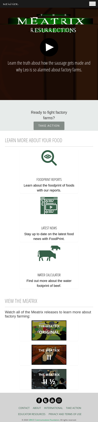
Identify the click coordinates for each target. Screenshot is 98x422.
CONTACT (24, 408)
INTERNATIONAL (53, 408)
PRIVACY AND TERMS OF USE (65, 414)
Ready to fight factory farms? (49, 115)
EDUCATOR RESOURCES (31, 414)
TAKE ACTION (49, 125)
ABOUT (37, 408)
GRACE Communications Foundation (44, 420)
